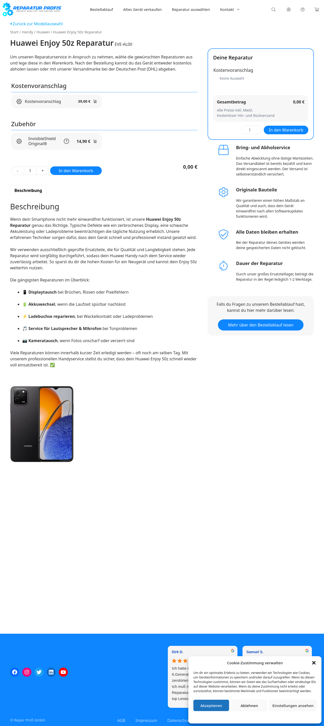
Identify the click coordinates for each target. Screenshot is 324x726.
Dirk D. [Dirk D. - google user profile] (177, 652)
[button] (313, 662)
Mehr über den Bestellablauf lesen (260, 325)
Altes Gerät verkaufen (142, 9)
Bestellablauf (101, 9)
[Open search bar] (274, 9)
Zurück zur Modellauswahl (36, 24)
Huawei (43, 31)
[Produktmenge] (30, 170)
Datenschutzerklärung (258, 717)
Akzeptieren (211, 705)
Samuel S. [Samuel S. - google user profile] (255, 652)
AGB (121, 720)
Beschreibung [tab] (28, 190)
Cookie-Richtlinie (228, 717)
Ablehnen (249, 705)
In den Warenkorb (76, 170)
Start (14, 31)
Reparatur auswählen (191, 9)
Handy (27, 31)
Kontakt (233, 9)
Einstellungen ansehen (293, 705)
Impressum (285, 717)
